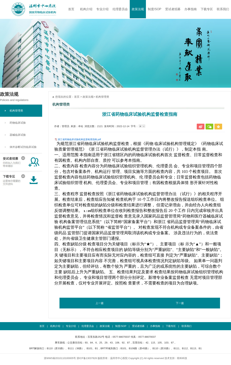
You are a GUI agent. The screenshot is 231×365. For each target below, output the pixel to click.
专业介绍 (102, 9)
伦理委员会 (120, 9)
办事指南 (190, 9)
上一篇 (99, 303)
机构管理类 (16, 110)
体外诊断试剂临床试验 (23, 146)
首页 (71, 9)
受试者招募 (173, 9)
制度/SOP (154, 9)
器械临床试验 (18, 134)
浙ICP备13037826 (87, 358)
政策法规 (138, 9)
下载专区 (207, 9)
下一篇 (180, 303)
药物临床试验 (18, 122)
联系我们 (223, 9)
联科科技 (182, 358)
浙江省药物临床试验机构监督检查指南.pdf (79, 139)
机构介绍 (86, 9)
